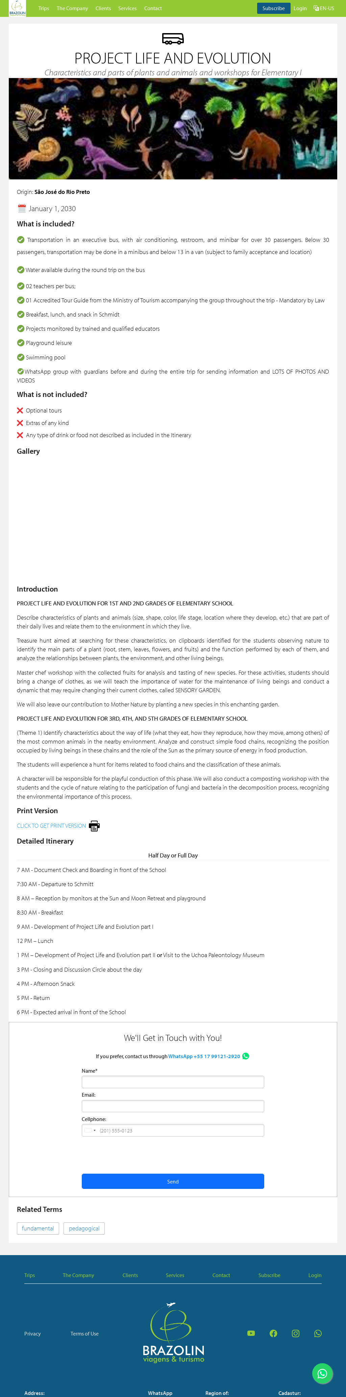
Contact (153, 8)
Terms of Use (85, 1333)
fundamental (38, 1228)
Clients (103, 8)
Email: (88, 1094)
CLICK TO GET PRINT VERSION (51, 825)
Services (127, 8)
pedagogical (84, 1228)
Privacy (32, 1333)
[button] (90, 1130)
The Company (72, 8)
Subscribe (274, 8)
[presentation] (133, 1155)
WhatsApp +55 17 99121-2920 (204, 1056)
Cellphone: (94, 1119)
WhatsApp (160, 1393)
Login (300, 8)
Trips (44, 8)
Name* (90, 1070)
